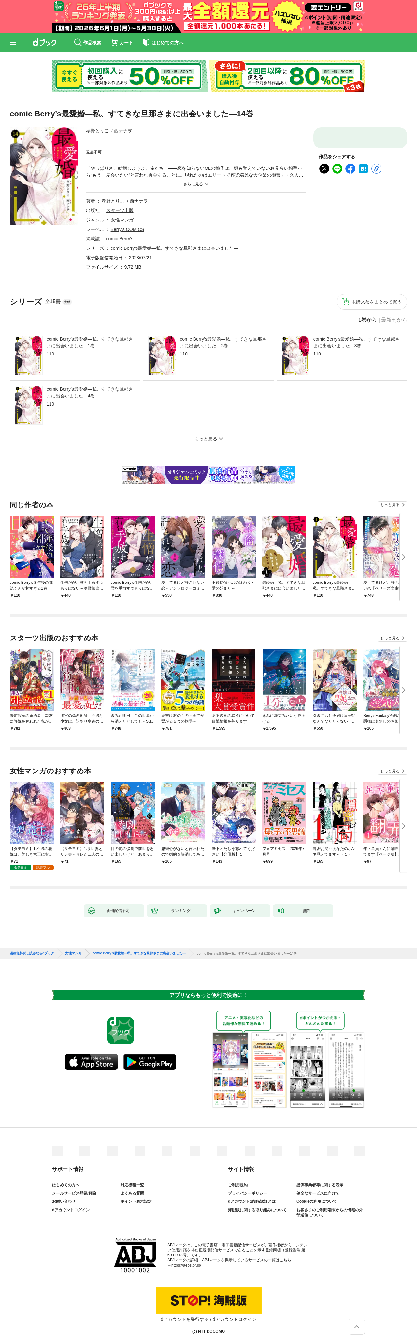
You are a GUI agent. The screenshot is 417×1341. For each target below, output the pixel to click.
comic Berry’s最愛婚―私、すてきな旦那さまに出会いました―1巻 (90, 342)
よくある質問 (132, 1188)
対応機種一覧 (132, 1179)
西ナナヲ (123, 130)
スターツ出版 (120, 210)
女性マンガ (122, 219)
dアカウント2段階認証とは (252, 1196)
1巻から (367, 320)
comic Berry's (120, 238)
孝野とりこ (97, 130)
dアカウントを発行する (185, 1314)
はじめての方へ (65, 1179)
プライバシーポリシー (247, 1188)
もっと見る (390, 505)
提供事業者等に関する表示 (319, 1179)
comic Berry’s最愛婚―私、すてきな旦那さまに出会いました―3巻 (356, 342)
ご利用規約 (238, 1179)
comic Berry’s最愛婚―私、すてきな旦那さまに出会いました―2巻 (223, 342)
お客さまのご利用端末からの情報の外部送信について (329, 1207)
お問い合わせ (64, 1196)
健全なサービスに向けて (317, 1188)
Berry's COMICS (127, 229)
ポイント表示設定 (136, 1196)
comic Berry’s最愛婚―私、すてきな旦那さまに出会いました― (174, 248)
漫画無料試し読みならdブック (32, 948)
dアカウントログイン (71, 1204)
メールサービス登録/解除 (74, 1188)
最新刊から (394, 320)
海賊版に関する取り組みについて (257, 1204)
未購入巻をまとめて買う (377, 301)
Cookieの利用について (316, 1196)
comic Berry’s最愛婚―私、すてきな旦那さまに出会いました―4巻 (90, 392)
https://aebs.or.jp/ (186, 1260)
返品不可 (94, 152)
